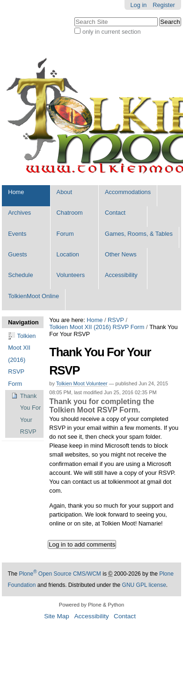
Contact (115, 212)
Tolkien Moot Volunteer (82, 383)
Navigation (22, 322)
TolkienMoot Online (33, 296)
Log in (139, 4)
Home (16, 191)
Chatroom (70, 212)
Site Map (56, 616)
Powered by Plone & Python (91, 605)
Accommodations (128, 191)
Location (68, 254)
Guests (17, 254)
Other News (121, 254)
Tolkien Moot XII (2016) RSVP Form (96, 326)
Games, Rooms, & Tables (139, 233)
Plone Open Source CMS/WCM (60, 573)
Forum (65, 233)
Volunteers (71, 274)
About (64, 191)
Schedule (20, 274)
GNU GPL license (144, 585)
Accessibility (121, 274)
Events (17, 233)
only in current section (111, 31)
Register (164, 4)
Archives (19, 212)
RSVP (116, 319)
